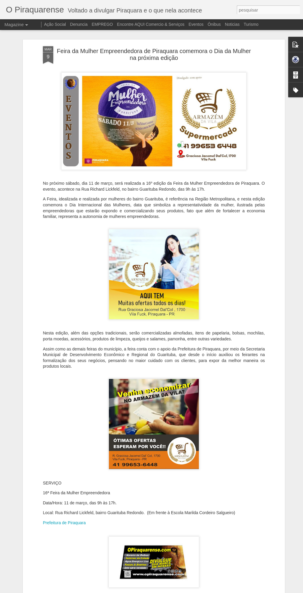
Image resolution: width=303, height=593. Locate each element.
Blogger (207, 590)
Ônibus (214, 24)
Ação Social (55, 24)
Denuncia (79, 24)
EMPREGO (102, 24)
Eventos (196, 24)
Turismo (251, 24)
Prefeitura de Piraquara (64, 483)
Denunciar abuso (227, 590)
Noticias (232, 24)
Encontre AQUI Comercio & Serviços (150, 24)
